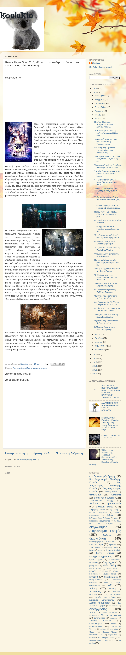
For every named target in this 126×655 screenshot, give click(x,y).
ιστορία (100, 550)
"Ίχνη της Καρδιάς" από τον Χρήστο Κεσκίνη (106, 322)
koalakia (16, 16)
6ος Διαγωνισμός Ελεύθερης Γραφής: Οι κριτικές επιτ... (106, 303)
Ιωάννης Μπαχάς (105, 553)
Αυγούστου (100, 111)
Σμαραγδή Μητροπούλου (101, 600)
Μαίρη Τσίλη (109, 565)
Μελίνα (105, 571)
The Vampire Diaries (106, 638)
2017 (94, 354)
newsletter (114, 629)
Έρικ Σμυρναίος (95, 547)
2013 (94, 370)
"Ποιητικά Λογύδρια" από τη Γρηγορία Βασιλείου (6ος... (107, 206)
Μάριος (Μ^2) (112, 568)
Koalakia (96, 63)
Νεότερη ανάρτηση (16, 453)
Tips (106, 640)
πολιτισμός (95, 591)
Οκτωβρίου (100, 103)
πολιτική (112, 589)
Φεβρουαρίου (101, 346)
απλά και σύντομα (104, 497)
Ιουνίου (98, 119)
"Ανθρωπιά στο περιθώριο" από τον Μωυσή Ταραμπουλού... (106, 141)
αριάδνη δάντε (104, 506)
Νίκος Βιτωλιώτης (111, 577)
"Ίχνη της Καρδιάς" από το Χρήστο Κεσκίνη (105, 297)
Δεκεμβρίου (100, 96)
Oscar (92, 632)
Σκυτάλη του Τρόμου (105, 597)
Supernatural (113, 635)
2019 (94, 88)
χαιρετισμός (114, 618)
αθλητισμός (95, 494)
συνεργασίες (98, 609)
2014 (94, 366)
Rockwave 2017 (96, 635)
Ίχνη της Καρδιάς (113, 550)
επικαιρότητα (96, 544)
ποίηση (93, 588)
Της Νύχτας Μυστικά (111, 615)
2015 (94, 362)
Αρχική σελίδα (42, 453)
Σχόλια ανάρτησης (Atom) (28, 459)
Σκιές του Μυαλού (112, 594)
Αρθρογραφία (114, 503)
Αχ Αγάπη (113, 510)
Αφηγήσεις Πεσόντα (97, 510)
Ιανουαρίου (100, 350)
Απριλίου (99, 338)
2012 (94, 374)
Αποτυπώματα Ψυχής (101, 501)
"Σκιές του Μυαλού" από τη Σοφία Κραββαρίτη (106, 316)
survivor (92, 637)
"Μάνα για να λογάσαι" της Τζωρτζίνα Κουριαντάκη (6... (105, 190)
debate (113, 624)
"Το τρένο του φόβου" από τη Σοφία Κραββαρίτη (107, 248)
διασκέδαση (26, 368)
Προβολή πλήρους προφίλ (100, 67)
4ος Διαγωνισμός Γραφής (102, 476)
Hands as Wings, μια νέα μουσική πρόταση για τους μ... (107, 262)
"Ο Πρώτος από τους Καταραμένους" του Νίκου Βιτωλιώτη (106, 277)
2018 (94, 92)
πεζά (109, 585)
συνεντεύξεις (113, 606)
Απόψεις (16, 368)
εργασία (112, 544)
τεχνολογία (93, 615)
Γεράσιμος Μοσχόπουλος (99, 521)
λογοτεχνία (109, 562)
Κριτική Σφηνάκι (96, 560)
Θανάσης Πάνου (111, 547)
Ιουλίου (98, 115)
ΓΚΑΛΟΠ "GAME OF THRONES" (110, 436)
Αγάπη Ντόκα (111, 492)
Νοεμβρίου (100, 99)
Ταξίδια (92, 612)
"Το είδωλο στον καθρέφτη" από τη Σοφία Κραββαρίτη (106, 236)
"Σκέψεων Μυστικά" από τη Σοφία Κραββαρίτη (106, 284)
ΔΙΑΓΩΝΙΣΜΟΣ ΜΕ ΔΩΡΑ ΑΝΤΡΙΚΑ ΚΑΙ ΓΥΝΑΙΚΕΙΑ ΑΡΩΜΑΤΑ (110, 406)
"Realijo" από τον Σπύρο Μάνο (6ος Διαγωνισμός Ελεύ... (106, 182)
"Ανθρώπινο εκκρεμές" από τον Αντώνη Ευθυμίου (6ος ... (107, 199)
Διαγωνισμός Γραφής (105, 531)
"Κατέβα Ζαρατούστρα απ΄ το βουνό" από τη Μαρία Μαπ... (107, 173)
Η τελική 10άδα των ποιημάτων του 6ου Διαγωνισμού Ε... (103, 124)
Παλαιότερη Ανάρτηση (69, 453)
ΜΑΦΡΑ (92, 571)
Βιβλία (110, 515)
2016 (94, 358)
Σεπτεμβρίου (101, 107)
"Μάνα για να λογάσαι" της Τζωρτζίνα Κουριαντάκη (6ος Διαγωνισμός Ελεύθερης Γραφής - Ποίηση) (104, 457)
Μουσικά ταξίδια (109, 574)
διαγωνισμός (98, 527)
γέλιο (116, 518)
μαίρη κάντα (94, 566)
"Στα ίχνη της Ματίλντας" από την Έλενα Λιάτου (107, 270)
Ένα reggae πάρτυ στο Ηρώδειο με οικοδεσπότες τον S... (106, 229)
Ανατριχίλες (116, 495)
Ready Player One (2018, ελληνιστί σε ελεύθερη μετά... (105, 214)
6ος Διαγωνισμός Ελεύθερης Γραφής (105, 485)
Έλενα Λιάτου (111, 542)
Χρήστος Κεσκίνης (100, 621)
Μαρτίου (99, 342)
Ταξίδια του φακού (109, 612)
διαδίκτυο (107, 535)
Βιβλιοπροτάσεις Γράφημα (99, 518)
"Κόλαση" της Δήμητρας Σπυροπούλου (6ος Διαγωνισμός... (104, 150)
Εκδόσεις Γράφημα (96, 542)
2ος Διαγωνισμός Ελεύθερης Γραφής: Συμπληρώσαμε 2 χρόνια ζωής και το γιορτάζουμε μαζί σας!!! (110, 424)
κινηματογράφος (40, 368)
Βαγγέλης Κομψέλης (98, 512)
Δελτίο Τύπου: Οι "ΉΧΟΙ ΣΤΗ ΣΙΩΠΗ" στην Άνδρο (107, 309)
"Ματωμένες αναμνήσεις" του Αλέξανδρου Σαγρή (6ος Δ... (107, 158)
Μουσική (93, 576)
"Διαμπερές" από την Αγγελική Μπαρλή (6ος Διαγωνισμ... (107, 166)
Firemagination (95, 626)
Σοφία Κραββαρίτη (99, 602)
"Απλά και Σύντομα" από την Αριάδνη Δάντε (106, 255)
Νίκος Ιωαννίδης (96, 580)
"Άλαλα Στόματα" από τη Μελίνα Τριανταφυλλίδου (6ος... (106, 133)
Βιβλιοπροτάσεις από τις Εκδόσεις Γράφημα (105, 242)
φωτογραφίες (99, 618)
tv (114, 640)
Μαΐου (98, 334)
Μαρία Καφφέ (95, 568)
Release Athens (110, 632)
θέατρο (92, 550)
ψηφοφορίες (95, 623)
